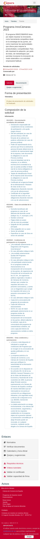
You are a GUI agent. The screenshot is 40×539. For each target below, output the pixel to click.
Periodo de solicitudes (11, 66)
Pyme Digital (6, 504)
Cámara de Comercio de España (13, 491)
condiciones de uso (9, 531)
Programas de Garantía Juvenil (12, 495)
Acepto (29, 537)
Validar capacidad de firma (18, 476)
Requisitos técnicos (15, 463)
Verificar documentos (16, 447)
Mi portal (9, 15)
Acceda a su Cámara (12, 10)
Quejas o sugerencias (14, 87)
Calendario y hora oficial (17, 451)
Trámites (14, 21)
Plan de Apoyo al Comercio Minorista (14, 506)
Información (9, 116)
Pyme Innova (7, 500)
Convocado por (9, 71)
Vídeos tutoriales (14, 468)
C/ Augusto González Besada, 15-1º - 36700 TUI (16, 515)
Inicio (6, 21)
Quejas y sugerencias (16, 455)
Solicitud (9, 83)
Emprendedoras (7, 497)
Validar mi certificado (16, 472)
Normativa (11, 442)
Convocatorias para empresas (15, 6)
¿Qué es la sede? (29, 10)
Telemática (9, 97)
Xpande (5, 502)
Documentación (21, 83)
